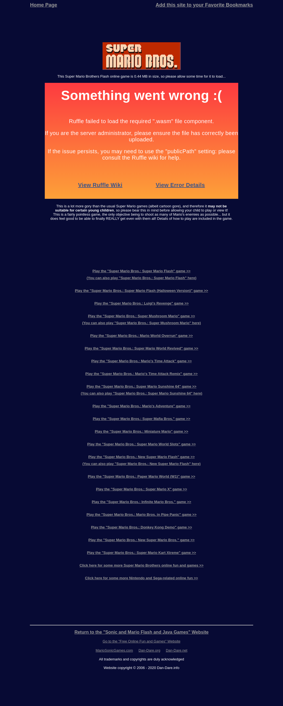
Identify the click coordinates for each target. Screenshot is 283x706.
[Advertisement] (141, 25)
